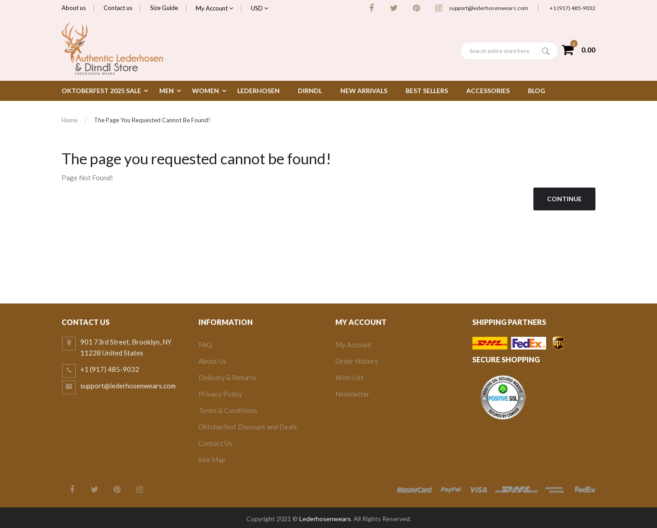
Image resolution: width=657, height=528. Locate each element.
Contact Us (215, 443)
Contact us (118, 7)
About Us (212, 361)
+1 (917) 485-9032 (572, 8)
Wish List (349, 377)
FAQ (205, 344)
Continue (564, 199)
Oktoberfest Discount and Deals (247, 427)
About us (74, 7)
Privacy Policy (220, 394)
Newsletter (352, 394)
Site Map (211, 459)
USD (259, 8)
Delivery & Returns (227, 377)
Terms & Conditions (227, 410)
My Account (214, 8)
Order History (356, 361)
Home (70, 120)
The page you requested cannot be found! (152, 120)
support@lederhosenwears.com (488, 8)
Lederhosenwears (325, 519)
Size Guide (164, 7)
